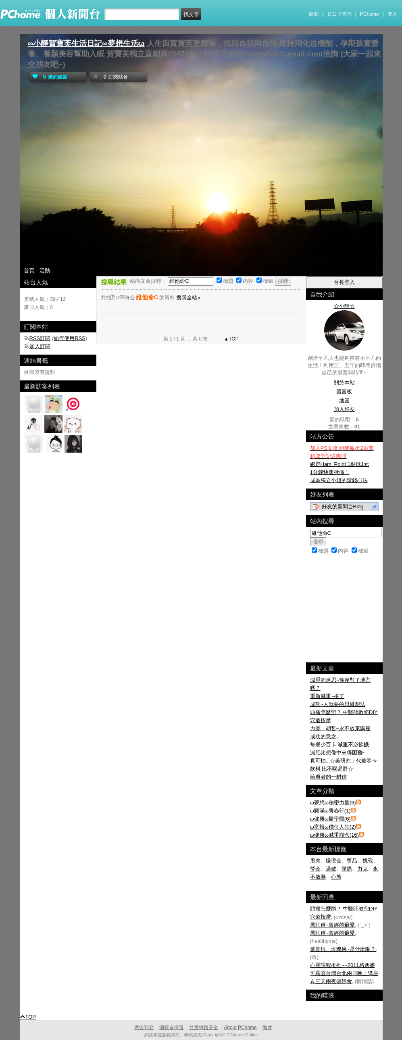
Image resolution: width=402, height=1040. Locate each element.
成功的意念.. (324, 736)
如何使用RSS (69, 338)
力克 (362, 869)
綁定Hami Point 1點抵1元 (339, 464)
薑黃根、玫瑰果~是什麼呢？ (343, 949)
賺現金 (334, 861)
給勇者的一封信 (328, 777)
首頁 (29, 270)
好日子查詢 (339, 14)
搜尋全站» (188, 297)
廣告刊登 (144, 1027)
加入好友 (344, 409)
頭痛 (347, 869)
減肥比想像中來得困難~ (338, 753)
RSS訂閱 (40, 338)
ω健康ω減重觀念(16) (334, 835)
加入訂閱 (39, 346)
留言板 (344, 391)
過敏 (331, 869)
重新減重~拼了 (327, 696)
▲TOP (231, 339)
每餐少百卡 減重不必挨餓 (339, 744)
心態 (336, 877)
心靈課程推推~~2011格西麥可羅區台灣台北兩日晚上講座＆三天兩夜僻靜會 (344, 973)
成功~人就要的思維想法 (338, 704)
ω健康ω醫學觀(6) (330, 819)
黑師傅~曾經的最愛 (332, 925)
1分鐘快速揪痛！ (330, 472)
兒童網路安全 (203, 1027)
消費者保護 (171, 1027)
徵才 (267, 1027)
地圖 (344, 400)
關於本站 (344, 383)
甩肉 (315, 861)
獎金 (315, 869)
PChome (369, 14)
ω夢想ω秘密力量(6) (333, 803)
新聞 (314, 14)
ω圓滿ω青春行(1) (330, 811)
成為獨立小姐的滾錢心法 (339, 480)
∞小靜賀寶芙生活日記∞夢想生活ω (86, 43)
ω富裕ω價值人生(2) (333, 827)
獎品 (352, 861)
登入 (392, 14)
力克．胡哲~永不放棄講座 (340, 728)
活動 (45, 270)
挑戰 (367, 861)
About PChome (240, 1027)
